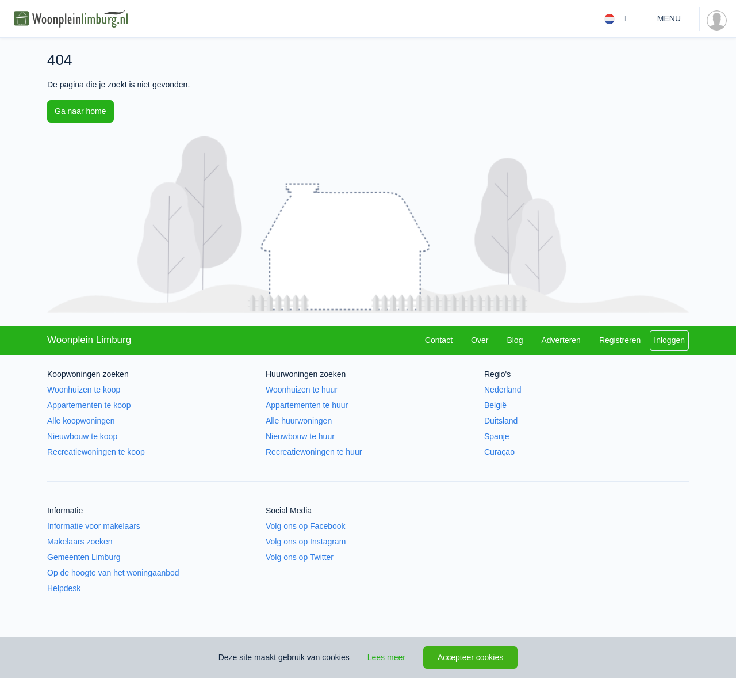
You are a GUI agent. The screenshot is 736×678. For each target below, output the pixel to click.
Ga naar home (80, 111)
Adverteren (560, 340)
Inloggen (669, 340)
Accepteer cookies (470, 657)
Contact (439, 340)
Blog (515, 340)
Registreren (620, 340)
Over (479, 340)
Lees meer (386, 657)
